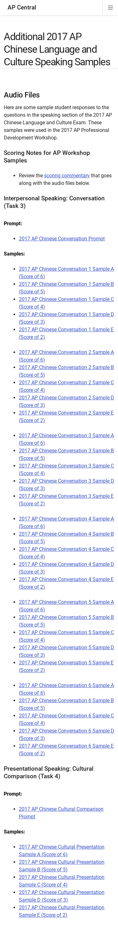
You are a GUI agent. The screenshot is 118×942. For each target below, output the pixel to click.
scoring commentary (67, 176)
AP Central (22, 7)
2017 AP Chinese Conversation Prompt (62, 239)
